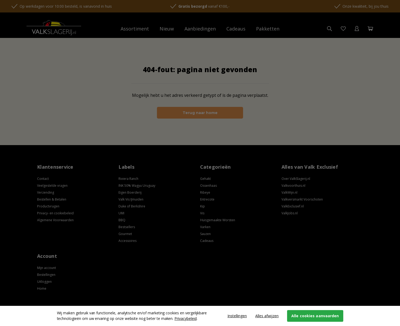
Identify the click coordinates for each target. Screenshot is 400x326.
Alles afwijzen (267, 315)
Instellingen (237, 315)
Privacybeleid (185, 318)
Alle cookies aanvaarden (315, 315)
